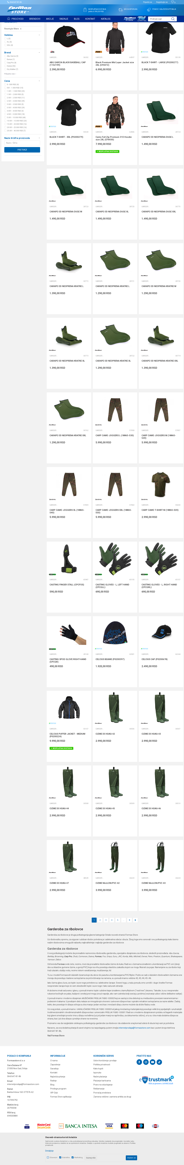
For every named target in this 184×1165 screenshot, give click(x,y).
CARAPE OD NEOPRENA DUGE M (66, 234)
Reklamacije (99, 1111)
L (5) (8, 61)
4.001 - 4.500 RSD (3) (15, 133)
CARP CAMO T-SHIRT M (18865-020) (160, 532)
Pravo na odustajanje (103, 1107)
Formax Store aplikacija (60, 1119)
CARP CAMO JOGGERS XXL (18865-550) (114, 533)
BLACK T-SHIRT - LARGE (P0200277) (160, 84)
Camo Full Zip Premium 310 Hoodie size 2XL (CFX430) (114, 160)
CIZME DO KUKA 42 (105, 756)
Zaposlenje (55, 1087)
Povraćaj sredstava (102, 1115)
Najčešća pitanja (57, 1099)
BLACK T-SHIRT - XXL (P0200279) (66, 159)
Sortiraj (125, 31)
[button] (162, 18)
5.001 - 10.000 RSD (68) (16, 140)
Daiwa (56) (11, 88)
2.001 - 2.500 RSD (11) (16, 120)
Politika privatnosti (101, 1087)
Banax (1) (11, 82)
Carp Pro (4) (11, 85)
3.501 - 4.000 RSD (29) (16, 130)
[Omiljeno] (173, 2)
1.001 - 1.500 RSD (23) (16, 113)
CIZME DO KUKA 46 (151, 830)
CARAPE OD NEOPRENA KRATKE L (67, 308)
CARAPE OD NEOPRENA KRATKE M (159, 308)
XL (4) (9, 64)
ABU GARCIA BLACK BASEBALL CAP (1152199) (68, 86)
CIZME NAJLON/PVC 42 (108, 905)
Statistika (66, 1157)
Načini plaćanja (100, 1099)
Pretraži (22, 172)
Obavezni (53, 1157)
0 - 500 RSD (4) (13, 107)
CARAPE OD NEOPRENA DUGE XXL (159, 234)
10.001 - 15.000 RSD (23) (17, 143)
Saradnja (54, 1091)
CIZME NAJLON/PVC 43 (154, 905)
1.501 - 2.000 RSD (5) (15, 117)
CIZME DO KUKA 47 (59, 905)
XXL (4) (10, 67)
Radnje (53, 1103)
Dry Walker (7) (12, 92)
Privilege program (58, 1111)
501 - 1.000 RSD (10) (15, 110)
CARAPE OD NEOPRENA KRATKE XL (67, 383)
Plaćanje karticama (102, 1103)
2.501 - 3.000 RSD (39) (16, 123)
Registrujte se (162, 2)
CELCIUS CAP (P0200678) (155, 681)
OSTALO (32, 24)
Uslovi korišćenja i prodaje (105, 1083)
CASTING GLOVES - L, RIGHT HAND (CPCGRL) (159, 608)
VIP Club (54, 1115)
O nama (53, 1083)
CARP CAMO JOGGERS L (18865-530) (115, 457)
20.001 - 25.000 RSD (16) (17, 150)
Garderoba (10, 44)
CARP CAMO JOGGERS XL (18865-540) (67, 533)
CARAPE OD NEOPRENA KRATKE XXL (160, 383)
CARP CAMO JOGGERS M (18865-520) (159, 459)
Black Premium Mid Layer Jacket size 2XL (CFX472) (115, 86)
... (123, 942)
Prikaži (151, 31)
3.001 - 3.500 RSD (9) (15, 127)
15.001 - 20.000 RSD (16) (17, 146)
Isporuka (97, 1095)
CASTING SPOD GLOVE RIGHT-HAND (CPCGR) (68, 682)
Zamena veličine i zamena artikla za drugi (112, 1119)
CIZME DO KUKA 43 (151, 756)
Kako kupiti (98, 1091)
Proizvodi (23, 24)
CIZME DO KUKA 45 (105, 830)
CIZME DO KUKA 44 (59, 830)
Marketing (78, 1157)
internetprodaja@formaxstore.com (135, 1050)
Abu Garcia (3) (12, 78)
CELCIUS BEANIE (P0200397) (110, 681)
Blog (52, 1107)
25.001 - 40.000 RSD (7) (16, 153)
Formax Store (12, 24)
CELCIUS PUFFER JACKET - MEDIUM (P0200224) (67, 757)
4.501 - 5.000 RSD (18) (16, 136)
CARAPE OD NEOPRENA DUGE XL (112, 234)
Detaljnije (49, 1151)
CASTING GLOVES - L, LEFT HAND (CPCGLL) (112, 608)
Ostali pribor (11, 41)
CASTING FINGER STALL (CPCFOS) (67, 607)
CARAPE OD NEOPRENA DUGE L (157, 159)
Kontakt (53, 1095)
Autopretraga (112, 31)
